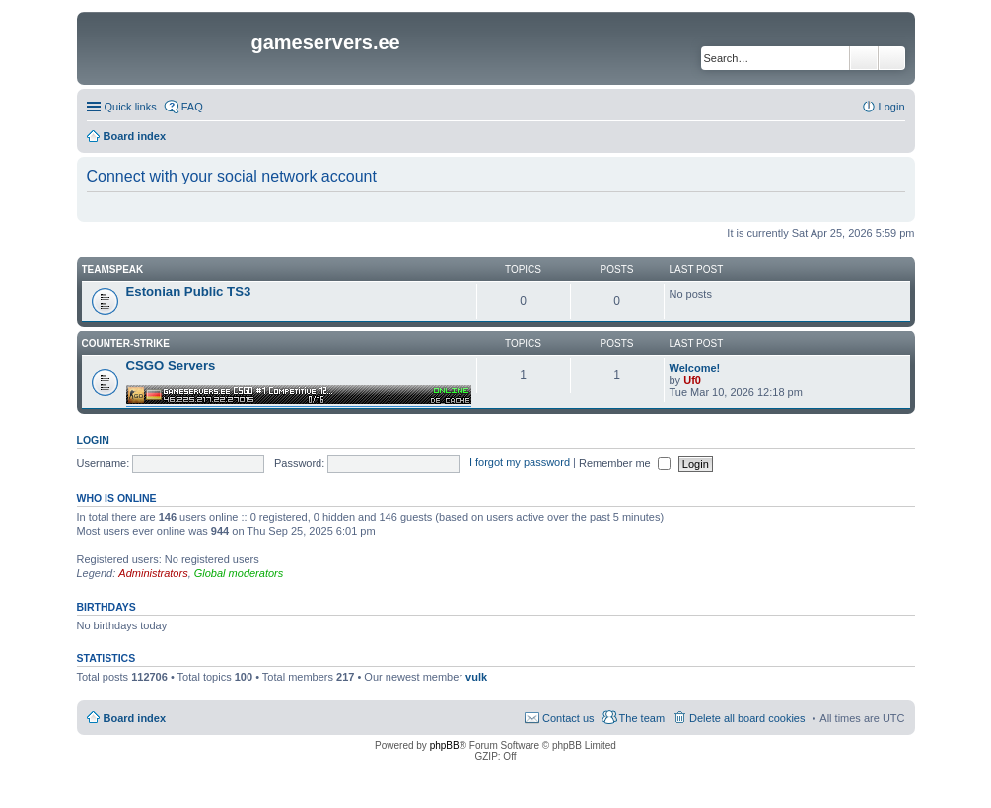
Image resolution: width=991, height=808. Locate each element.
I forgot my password (519, 463)
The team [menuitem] (642, 718)
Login (93, 440)
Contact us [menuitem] (568, 718)
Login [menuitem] (892, 106)
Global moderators (239, 573)
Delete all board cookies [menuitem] (747, 718)
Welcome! (695, 368)
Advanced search (892, 58)
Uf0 (692, 380)
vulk (476, 677)
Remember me (625, 463)
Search (864, 58)
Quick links (131, 106)
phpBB (445, 745)
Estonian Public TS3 (188, 291)
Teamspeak (113, 269)
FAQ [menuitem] (192, 106)
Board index (135, 718)
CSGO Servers (171, 365)
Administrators (152, 573)
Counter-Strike (126, 343)
